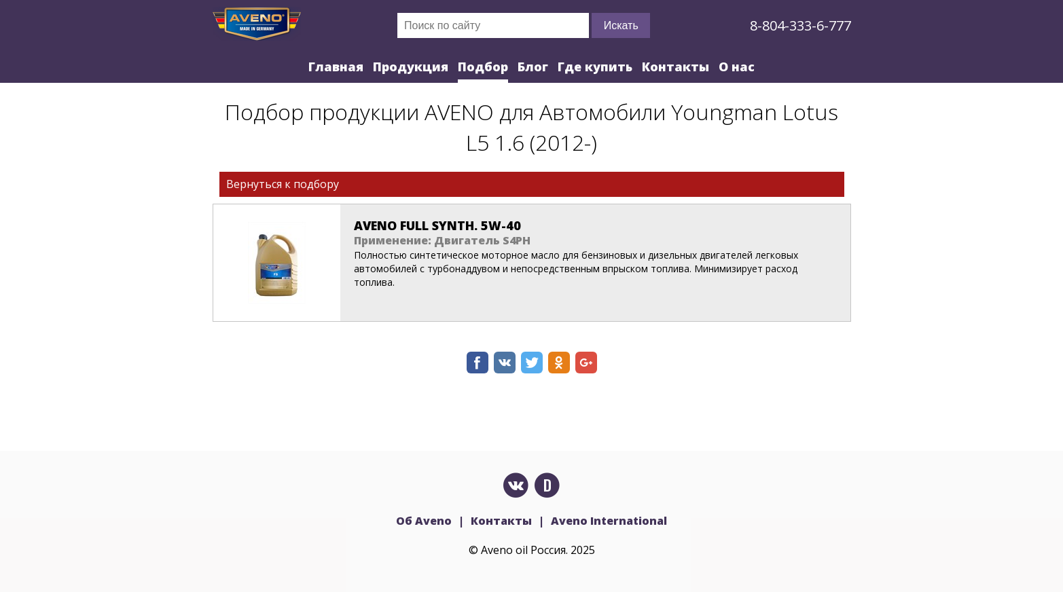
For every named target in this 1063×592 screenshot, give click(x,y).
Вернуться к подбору (282, 184)
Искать (621, 25)
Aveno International (609, 520)
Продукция (410, 66)
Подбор (483, 66)
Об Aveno (424, 520)
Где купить (595, 66)
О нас (737, 66)
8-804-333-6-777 (800, 25)
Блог (533, 66)
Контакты (675, 66)
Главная (335, 66)
